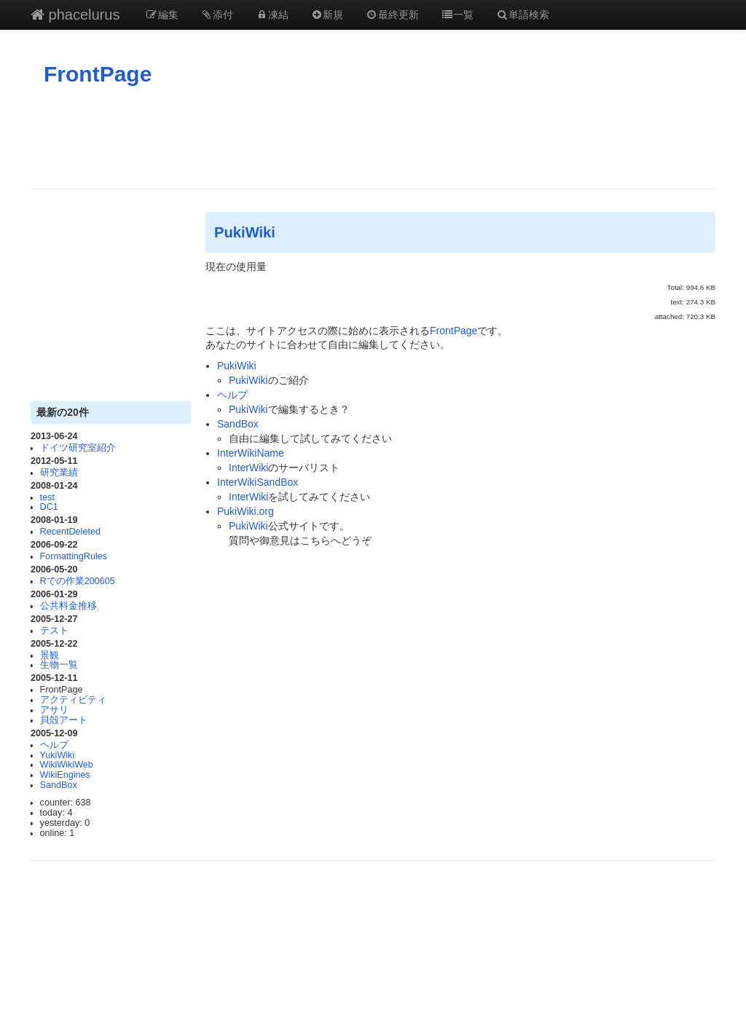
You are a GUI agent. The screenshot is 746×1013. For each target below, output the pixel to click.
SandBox (58, 785)
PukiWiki (244, 232)
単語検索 (522, 14)
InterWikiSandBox (257, 482)
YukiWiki (57, 755)
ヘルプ (54, 745)
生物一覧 (59, 665)
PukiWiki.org (245, 511)
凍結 (271, 14)
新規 (327, 14)
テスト (54, 631)
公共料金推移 (68, 606)
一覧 (457, 14)
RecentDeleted (70, 532)
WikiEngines (65, 775)
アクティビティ (73, 700)
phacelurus (75, 15)
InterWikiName (250, 453)
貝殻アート (63, 720)
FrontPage (98, 74)
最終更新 (392, 14)
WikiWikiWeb (66, 765)
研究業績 (59, 473)
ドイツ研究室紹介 (78, 448)
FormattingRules (73, 556)
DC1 (49, 507)
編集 (161, 14)
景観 (49, 655)
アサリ (54, 710)
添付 (217, 14)
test (47, 497)
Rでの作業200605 (77, 581)
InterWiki (248, 467)
